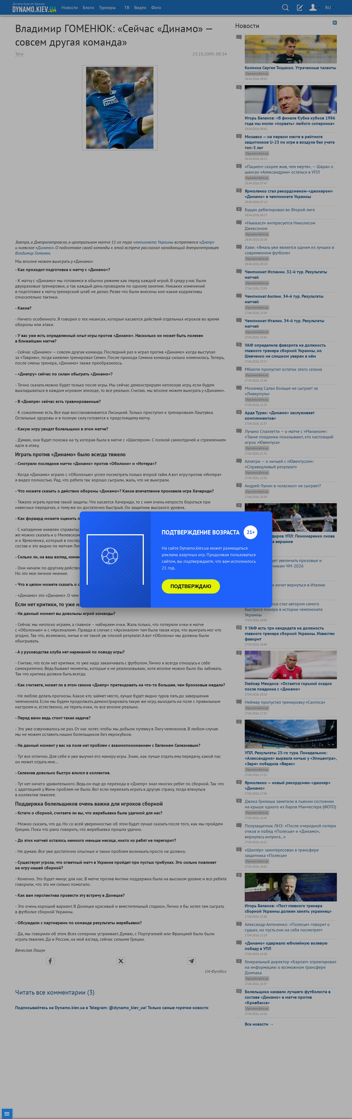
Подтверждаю (190, 586)
